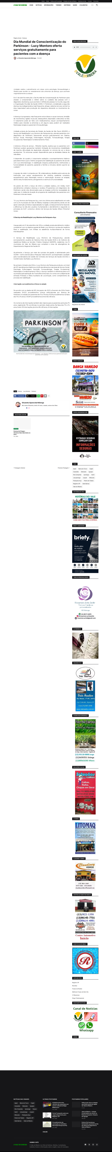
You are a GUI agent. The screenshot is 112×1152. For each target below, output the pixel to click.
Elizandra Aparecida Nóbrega (33, 403)
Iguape (91, 471)
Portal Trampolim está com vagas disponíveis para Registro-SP (60, 1114)
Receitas (74, 985)
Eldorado (83, 471)
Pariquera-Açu (77, 480)
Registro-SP (76, 483)
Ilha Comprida (77, 474)
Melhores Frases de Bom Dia (80, 992)
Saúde (75, 5)
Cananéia (76, 471)
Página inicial (17, 38)
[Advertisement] (56, 22)
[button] (92, 5)
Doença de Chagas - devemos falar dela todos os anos (22, 432)
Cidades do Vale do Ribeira (69, 1)
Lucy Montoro (26, 391)
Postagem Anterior (20, 468)
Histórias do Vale (82, 1)
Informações (48, 5)
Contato (90, 1)
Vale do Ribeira (77, 486)
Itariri (92, 474)
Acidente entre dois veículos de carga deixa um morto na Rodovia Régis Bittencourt (60, 1105)
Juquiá (85, 477)
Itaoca (34, 1109)
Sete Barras (86, 483)
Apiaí (74, 468)
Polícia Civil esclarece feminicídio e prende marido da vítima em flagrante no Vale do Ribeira (90, 1125)
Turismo (58, 5)
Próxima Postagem (63, 468)
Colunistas (95, 1)
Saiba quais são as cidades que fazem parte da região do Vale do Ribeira (90, 1104)
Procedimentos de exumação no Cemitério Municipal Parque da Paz (59, 1124)
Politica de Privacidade (56, 1)
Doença (24, 38)
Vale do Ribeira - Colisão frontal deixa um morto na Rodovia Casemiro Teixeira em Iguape (90, 1114)
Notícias (39, 5)
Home (43, 1)
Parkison (34, 391)
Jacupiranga (76, 477)
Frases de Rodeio (77, 988)
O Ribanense (75, 995)
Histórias (67, 5)
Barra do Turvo (83, 468)
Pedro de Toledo (88, 480)
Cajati (91, 468)
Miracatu (91, 477)
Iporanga (86, 474)
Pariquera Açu (26, 1115)
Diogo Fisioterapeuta (78, 998)
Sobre (47, 1)
